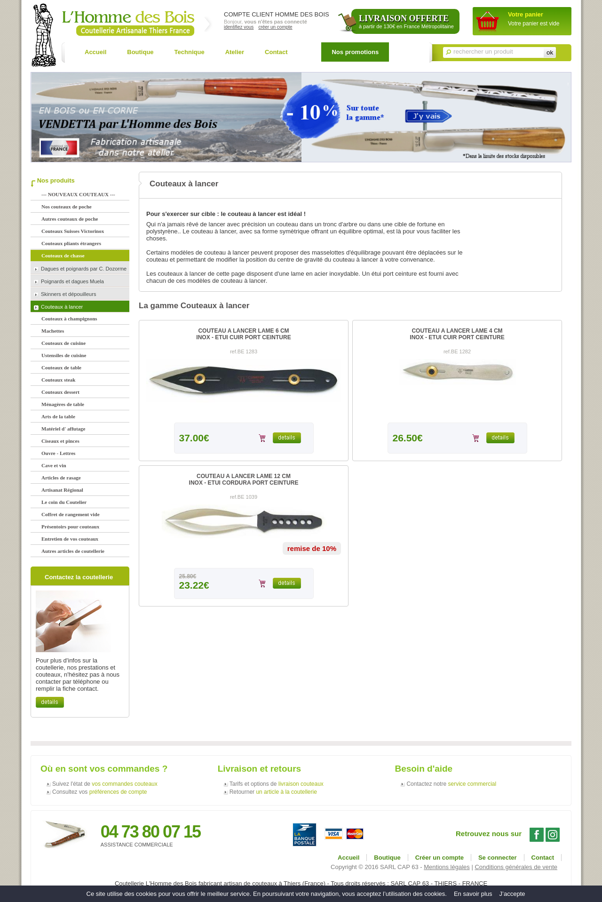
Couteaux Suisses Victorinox (72, 231)
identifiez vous (238, 27)
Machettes (52, 331)
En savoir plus (473, 893)
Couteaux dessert (60, 392)
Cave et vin (53, 465)
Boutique (140, 52)
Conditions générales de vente (516, 866)
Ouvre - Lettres (58, 453)
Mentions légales (447, 866)
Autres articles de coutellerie (72, 551)
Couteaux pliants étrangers (71, 243)
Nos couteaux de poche (66, 206)
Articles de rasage (61, 477)
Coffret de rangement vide (70, 514)
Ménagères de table (62, 404)
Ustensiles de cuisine (63, 355)
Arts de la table (58, 416)
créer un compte (275, 27)
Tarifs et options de (277, 784)
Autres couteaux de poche (69, 219)
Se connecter (497, 857)
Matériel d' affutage (63, 428)
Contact (276, 52)
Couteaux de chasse (63, 255)
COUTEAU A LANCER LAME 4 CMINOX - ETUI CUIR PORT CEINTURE (457, 334)
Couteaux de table (61, 367)
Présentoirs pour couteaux (70, 526)
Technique (189, 52)
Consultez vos (99, 792)
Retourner (273, 792)
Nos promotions (355, 52)
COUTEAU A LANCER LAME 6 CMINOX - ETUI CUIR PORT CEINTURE (243, 334)
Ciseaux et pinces (60, 441)
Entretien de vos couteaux (69, 539)
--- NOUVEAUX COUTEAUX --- (78, 194)
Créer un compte (439, 857)
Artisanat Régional (62, 490)
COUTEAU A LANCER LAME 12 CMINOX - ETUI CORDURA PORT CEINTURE (244, 479)
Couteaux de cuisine (63, 343)
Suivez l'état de (105, 784)
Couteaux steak (58, 380)
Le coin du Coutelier (64, 502)
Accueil (95, 52)
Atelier (234, 52)
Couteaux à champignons (69, 318)
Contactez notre (451, 784)
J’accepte (512, 893)
